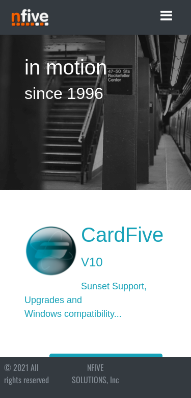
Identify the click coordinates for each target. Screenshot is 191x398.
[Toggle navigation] (166, 16)
